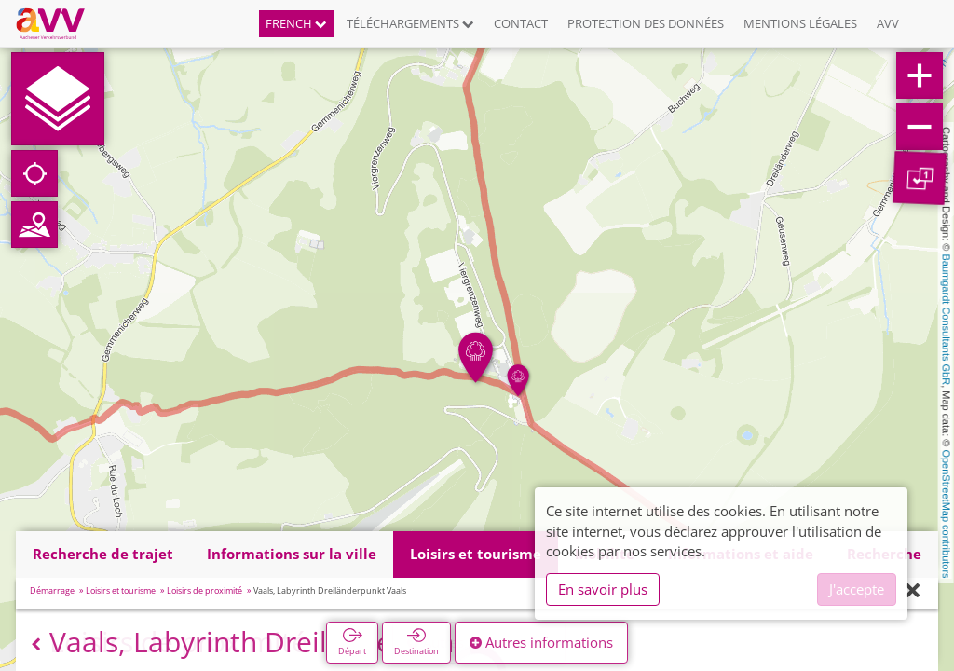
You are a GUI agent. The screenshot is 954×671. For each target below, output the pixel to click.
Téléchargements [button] (410, 23)
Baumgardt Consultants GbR (946, 320)
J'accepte (856, 589)
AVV (888, 23)
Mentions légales (800, 23)
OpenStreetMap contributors (946, 513)
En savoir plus (602, 589)
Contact (521, 23)
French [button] (296, 23)
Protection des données (645, 23)
